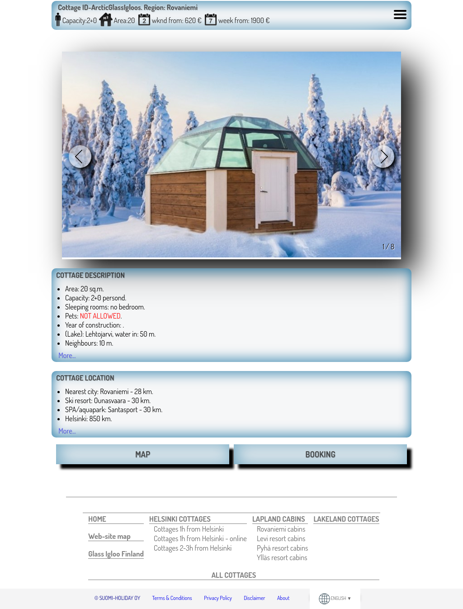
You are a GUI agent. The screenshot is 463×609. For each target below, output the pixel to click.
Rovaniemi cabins (281, 528)
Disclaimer (254, 598)
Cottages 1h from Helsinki (189, 528)
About (283, 598)
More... (67, 355)
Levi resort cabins (281, 538)
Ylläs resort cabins (282, 557)
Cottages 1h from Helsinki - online (200, 538)
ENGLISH (335, 598)
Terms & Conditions (172, 598)
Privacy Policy (218, 598)
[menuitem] (116, 519)
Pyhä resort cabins (282, 547)
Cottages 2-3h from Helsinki (193, 547)
